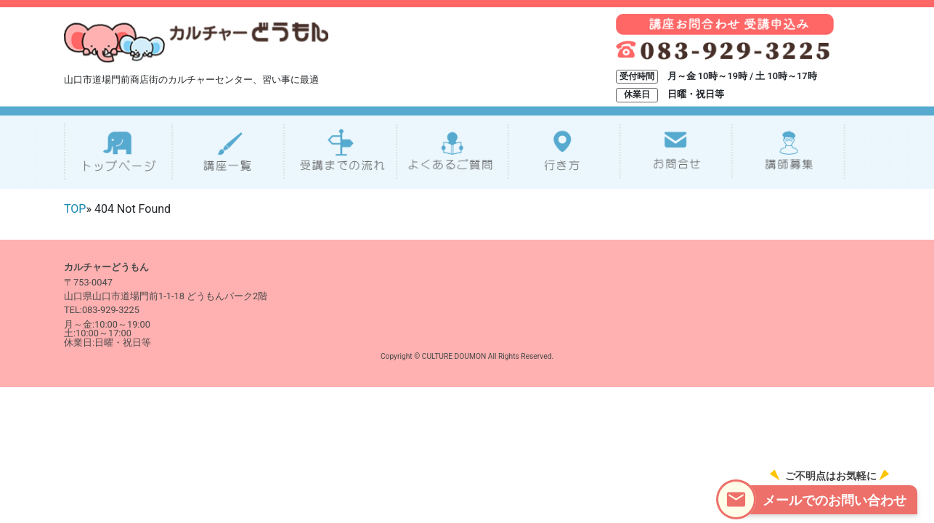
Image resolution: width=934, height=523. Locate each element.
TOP (75, 209)
